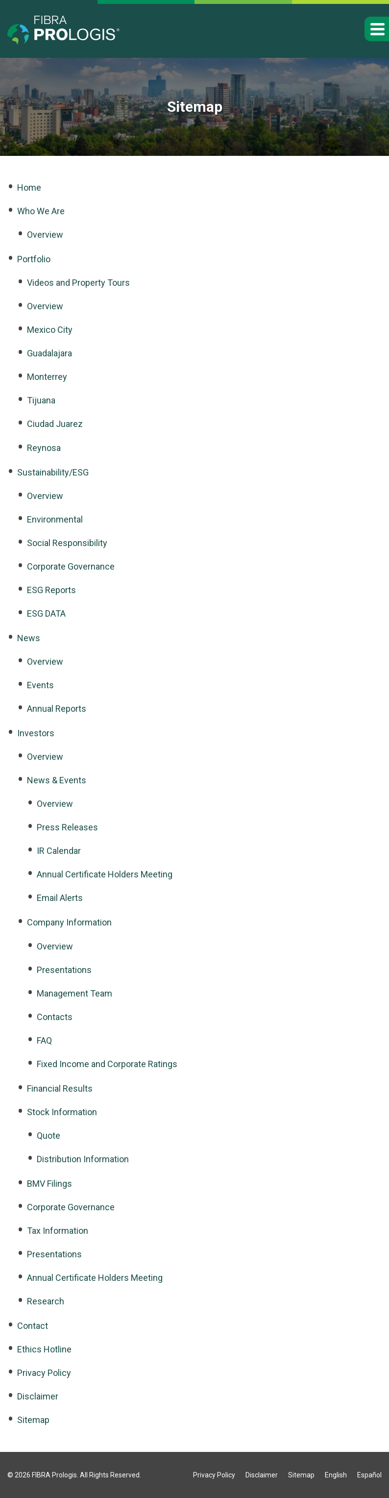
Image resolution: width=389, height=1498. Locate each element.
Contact (32, 1326)
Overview (45, 234)
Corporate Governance (71, 566)
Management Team (74, 993)
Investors (35, 733)
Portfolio (33, 259)
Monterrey (47, 377)
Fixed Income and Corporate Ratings (107, 1064)
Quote (48, 1135)
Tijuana (41, 400)
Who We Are (41, 211)
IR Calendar (59, 851)
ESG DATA (46, 613)
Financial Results (60, 1088)
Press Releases (67, 827)
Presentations (64, 970)
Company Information (69, 922)
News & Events (56, 780)
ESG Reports (51, 590)
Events (40, 685)
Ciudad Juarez (55, 424)
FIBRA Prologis (54, 1475)
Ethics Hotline (44, 1349)
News (28, 638)
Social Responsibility (67, 543)
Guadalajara (49, 353)
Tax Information (57, 1230)
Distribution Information (83, 1159)
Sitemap (33, 1420)
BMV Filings (49, 1183)
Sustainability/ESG (53, 472)
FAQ (44, 1040)
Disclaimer (37, 1396)
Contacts (55, 1017)
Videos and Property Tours (78, 282)
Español (369, 1475)
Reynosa (44, 448)
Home (29, 187)
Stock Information (62, 1112)
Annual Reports (56, 708)
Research (45, 1301)
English (336, 1475)
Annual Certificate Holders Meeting (104, 874)
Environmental (55, 519)
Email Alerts (60, 898)
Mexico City (50, 330)
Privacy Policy (44, 1373)
